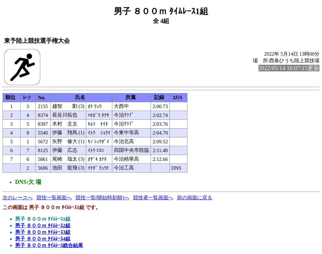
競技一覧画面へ (54, 197)
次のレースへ (18, 197)
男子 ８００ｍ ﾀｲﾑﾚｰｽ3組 (42, 232)
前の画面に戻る (194, 197)
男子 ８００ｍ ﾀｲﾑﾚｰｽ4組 (42, 238)
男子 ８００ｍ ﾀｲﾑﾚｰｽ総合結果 (49, 245)
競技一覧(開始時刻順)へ (102, 197)
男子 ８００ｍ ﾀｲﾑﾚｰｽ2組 (42, 225)
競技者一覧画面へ (153, 197)
